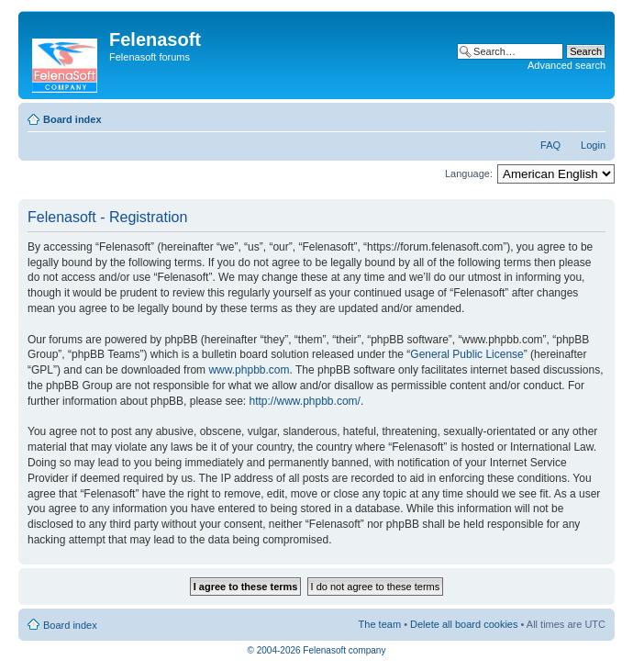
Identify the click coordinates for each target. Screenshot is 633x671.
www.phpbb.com (248, 369)
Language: (469, 173)
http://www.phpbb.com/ (304, 401)
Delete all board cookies (463, 624)
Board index (72, 119)
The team (380, 624)
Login (593, 145)
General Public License (466, 354)
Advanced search (566, 65)
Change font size (592, 115)
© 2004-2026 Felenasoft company (317, 650)
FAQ (550, 145)
